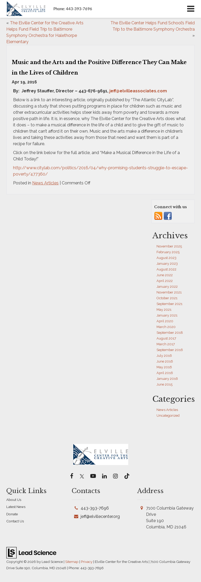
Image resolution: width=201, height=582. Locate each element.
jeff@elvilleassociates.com (138, 90)
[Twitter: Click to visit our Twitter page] (82, 476)
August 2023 (166, 258)
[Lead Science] (31, 552)
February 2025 (168, 252)
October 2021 (167, 298)
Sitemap (72, 562)
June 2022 (165, 275)
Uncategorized (168, 415)
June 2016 (165, 361)
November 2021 (169, 292)
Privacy (86, 562)
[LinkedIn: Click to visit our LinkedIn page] (104, 476)
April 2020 (165, 321)
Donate (12, 514)
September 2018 (170, 333)
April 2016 (165, 373)
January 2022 (167, 287)
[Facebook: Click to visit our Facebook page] (72, 476)
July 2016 (164, 356)
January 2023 (167, 263)
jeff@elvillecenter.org (100, 516)
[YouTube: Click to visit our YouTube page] (93, 476)
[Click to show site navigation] (190, 9)
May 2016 (164, 367)
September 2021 (169, 304)
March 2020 (166, 327)
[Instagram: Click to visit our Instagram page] (115, 476)
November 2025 (169, 246)
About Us (13, 500)
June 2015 (164, 384)
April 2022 (165, 281)
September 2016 (170, 350)
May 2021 (164, 310)
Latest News (15, 507)
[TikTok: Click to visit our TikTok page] (127, 476)
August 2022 (166, 269)
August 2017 (166, 338)
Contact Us (15, 521)
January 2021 (167, 315)
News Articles (45, 182)
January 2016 (167, 379)
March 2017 (166, 344)
